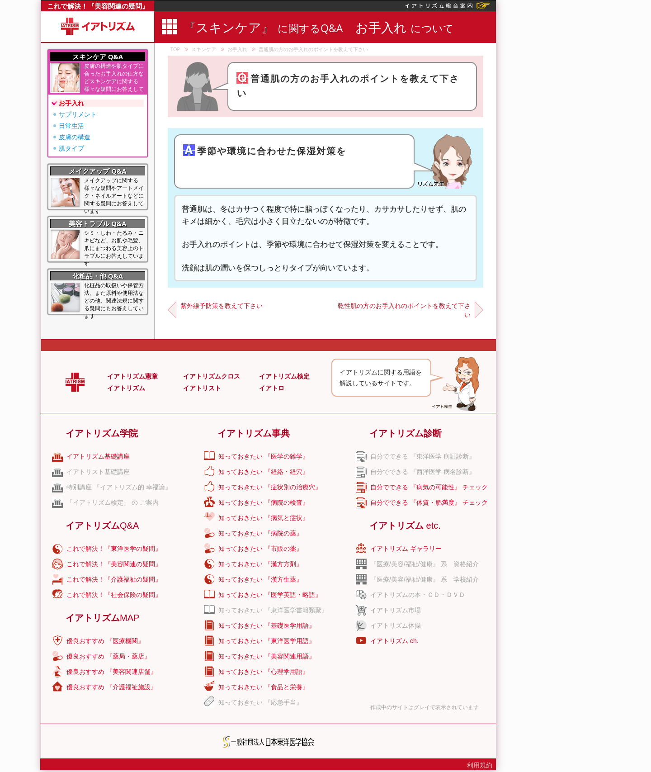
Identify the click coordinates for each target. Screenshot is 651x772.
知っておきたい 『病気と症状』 (263, 518)
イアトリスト (202, 388)
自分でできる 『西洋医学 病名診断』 (422, 472)
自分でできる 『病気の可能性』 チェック (429, 487)
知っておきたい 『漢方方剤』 (260, 564)
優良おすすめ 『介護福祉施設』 (111, 687)
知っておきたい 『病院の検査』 (263, 502)
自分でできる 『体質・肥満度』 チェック (429, 502)
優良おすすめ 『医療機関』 (105, 641)
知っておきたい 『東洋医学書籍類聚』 (273, 610)
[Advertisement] (573, 135)
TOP (175, 49)
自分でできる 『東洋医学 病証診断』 (422, 456)
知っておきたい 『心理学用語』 (263, 671)
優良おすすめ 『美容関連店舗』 (111, 671)
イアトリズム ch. (394, 641)
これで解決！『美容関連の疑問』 (98, 5)
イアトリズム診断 (405, 433)
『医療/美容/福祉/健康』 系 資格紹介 (424, 564)
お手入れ (237, 49)
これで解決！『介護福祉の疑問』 (113, 579)
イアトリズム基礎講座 (98, 456)
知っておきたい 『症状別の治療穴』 (269, 487)
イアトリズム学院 (102, 433)
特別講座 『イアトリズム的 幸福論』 (118, 487)
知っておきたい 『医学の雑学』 (263, 456)
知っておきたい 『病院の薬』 (260, 533)
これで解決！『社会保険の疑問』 (113, 595)
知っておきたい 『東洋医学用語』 (266, 641)
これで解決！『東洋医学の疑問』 (113, 548)
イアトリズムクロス (211, 376)
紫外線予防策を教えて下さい (221, 305)
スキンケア (203, 49)
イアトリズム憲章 (132, 376)
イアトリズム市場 (395, 610)
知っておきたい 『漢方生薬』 (260, 579)
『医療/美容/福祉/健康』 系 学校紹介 (424, 579)
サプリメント (78, 114)
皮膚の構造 (74, 137)
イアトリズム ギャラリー (406, 548)
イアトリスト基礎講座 (98, 472)
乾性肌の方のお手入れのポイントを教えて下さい (404, 310)
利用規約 (479, 765)
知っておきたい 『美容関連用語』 (266, 656)
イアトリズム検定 (284, 376)
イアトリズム (126, 388)
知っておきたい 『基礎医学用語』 (266, 625)
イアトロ (271, 388)
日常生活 (71, 125)
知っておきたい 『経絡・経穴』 (263, 472)
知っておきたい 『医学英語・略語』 (269, 595)
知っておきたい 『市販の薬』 (260, 548)
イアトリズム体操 (395, 625)
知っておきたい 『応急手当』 (260, 702)
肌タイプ (71, 148)
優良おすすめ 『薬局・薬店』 (108, 656)
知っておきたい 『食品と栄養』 (263, 687)
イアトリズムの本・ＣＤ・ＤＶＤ (417, 595)
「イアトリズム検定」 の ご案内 (112, 502)
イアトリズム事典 (253, 433)
